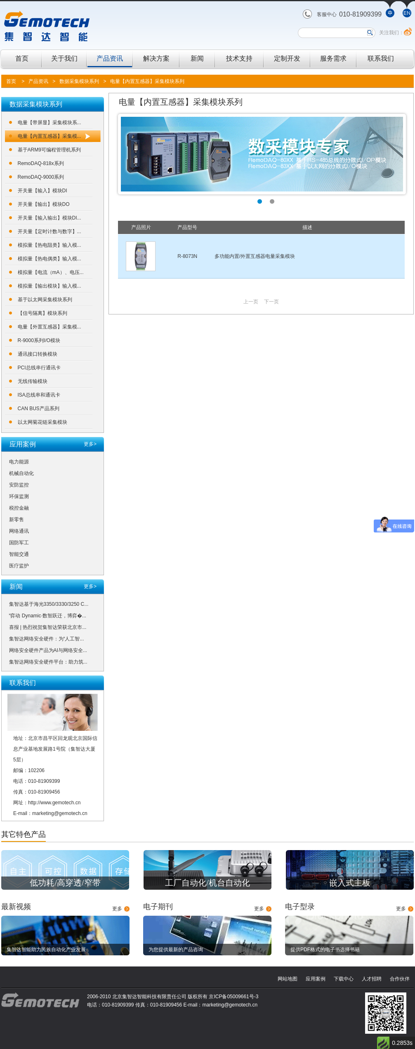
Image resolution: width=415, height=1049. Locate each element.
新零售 (16, 519)
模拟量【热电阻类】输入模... (49, 245)
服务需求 (333, 58)
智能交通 (19, 554)
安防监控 (19, 485)
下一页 (271, 302)
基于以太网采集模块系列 (45, 299)
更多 (117, 909)
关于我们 (64, 58)
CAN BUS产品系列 (38, 408)
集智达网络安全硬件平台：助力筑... (48, 662)
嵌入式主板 (349, 882)
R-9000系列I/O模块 (39, 340)
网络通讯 (19, 531)
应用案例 (315, 979)
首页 (21, 58)
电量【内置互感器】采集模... (49, 136)
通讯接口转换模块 (37, 354)
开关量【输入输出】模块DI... (49, 218)
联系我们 (381, 58)
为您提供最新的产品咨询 (176, 949)
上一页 (250, 302)
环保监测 (19, 496)
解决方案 (156, 58)
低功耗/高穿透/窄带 (65, 882)
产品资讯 (110, 58)
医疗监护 (19, 566)
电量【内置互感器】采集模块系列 (147, 81)
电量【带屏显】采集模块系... (49, 122)
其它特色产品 (23, 834)
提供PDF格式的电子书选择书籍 (325, 949)
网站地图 (287, 979)
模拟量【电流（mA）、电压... (51, 272)
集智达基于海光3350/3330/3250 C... (49, 604)
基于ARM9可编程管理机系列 (49, 150)
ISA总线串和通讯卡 (39, 395)
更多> (90, 444)
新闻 (197, 58)
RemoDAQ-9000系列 (41, 177)
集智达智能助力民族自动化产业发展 (46, 949)
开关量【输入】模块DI (42, 191)
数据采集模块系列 (79, 81)
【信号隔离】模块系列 (42, 313)
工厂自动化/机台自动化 (207, 882)
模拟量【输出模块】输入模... (49, 286)
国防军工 (19, 543)
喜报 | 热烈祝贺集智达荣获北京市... (48, 627)
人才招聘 (372, 979)
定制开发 (287, 58)
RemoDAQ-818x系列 (41, 163)
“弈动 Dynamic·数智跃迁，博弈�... (47, 616)
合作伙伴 (400, 979)
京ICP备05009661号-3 (233, 996)
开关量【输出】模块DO (44, 204)
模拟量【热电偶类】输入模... (49, 259)
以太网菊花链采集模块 (42, 422)
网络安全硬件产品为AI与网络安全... (48, 650)
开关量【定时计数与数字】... (49, 231)
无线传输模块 (32, 381)
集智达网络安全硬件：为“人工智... (46, 639)
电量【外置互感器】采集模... (49, 327)
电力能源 (19, 462)
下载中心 (344, 979)
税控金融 (19, 508)
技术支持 (239, 58)
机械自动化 (21, 473)
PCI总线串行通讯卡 (39, 368)
